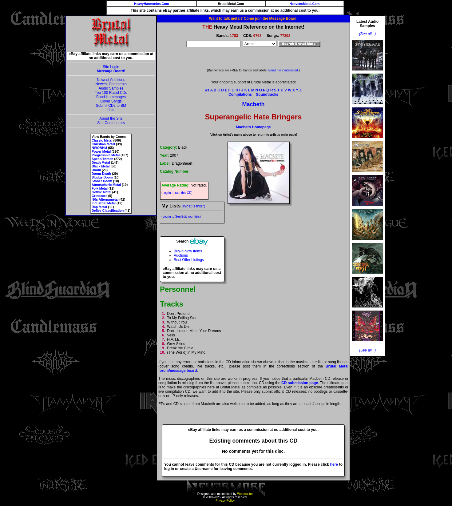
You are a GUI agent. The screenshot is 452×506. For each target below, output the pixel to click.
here (334, 464)
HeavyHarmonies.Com (151, 4)
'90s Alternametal (105, 199)
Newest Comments (110, 84)
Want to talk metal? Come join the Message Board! (253, 18)
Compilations (240, 94)
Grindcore (99, 196)
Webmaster (245, 494)
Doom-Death (101, 173)
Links (111, 110)
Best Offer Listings (189, 260)
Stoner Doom (102, 181)
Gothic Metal (101, 192)
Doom (96, 170)
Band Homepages (111, 97)
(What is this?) (193, 206)
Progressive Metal (106, 155)
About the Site (110, 118)
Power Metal (101, 151)
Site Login (111, 67)
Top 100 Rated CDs (111, 92)
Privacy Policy (225, 500)
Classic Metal (102, 140)
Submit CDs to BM (111, 105)
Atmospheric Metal (106, 185)
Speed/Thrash (102, 159)
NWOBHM (99, 148)
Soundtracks (267, 94)
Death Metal (101, 162)
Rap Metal (99, 207)
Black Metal (101, 166)
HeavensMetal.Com (304, 4)
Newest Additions (111, 80)
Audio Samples (111, 88)
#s (207, 90)
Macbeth (253, 104)
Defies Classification (108, 210)
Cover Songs (110, 101)
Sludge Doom (102, 177)
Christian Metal (103, 144)
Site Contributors (111, 123)
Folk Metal (100, 188)
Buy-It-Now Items (188, 251)
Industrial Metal (104, 203)
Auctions (181, 255)
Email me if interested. (283, 70)
